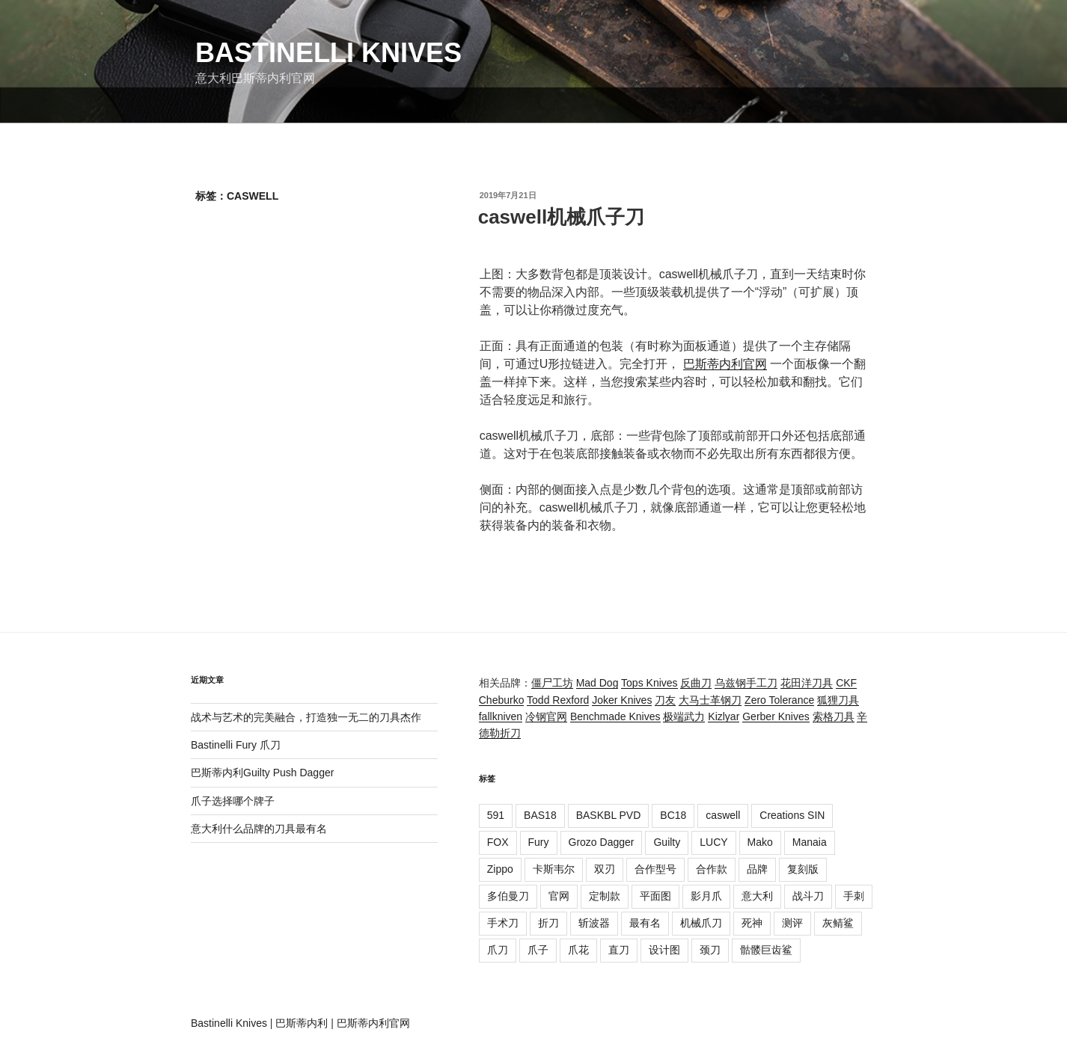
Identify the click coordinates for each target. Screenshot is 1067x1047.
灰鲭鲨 (838, 923)
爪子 (538, 950)
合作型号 (655, 869)
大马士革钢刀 (710, 700)
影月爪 (706, 896)
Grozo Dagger (602, 842)
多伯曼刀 (508, 896)
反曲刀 (696, 683)
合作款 (711, 869)
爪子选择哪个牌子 (233, 801)
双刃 (604, 869)
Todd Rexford (558, 700)
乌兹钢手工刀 (746, 683)
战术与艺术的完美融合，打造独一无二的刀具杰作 (306, 717)
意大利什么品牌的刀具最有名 (259, 829)
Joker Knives (622, 700)
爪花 (578, 950)
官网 (558, 896)
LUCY (713, 842)
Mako (760, 842)
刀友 (665, 700)
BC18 (673, 815)
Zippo (500, 869)
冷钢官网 (546, 716)
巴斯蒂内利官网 (725, 363)
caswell (723, 815)
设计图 (664, 950)
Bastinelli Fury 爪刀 (236, 745)
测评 (792, 923)
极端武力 (684, 716)
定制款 (604, 896)
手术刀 (503, 923)
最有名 (645, 923)
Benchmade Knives (615, 716)
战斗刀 (808, 896)
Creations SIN (792, 815)
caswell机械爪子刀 (561, 217)
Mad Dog (597, 683)
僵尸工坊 (552, 683)
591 (495, 815)
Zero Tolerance (779, 700)
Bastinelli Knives (328, 52)
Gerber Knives (775, 716)
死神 (752, 923)
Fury (538, 842)
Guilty (666, 842)
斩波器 (594, 923)
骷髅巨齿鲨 (766, 950)
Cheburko (502, 700)
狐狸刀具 (838, 700)
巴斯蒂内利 (301, 1023)
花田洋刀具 (806, 683)
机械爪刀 (701, 923)
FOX (498, 842)
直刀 (618, 950)
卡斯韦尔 (554, 869)
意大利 (757, 896)
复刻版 (803, 869)
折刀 (548, 923)
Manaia (809, 842)
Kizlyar (723, 716)
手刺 (853, 896)
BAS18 (540, 815)
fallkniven (500, 716)
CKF (846, 683)
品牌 (757, 869)
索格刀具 (833, 716)
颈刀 (710, 950)
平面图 (655, 896)
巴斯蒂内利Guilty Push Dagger (262, 773)
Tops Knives (649, 683)
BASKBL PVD (608, 815)
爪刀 (497, 950)
